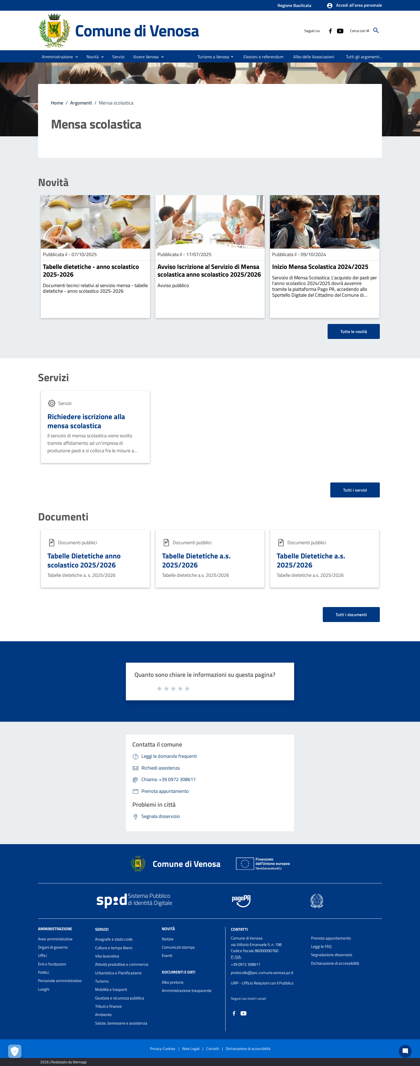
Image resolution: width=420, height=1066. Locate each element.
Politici (43, 972)
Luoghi (43, 989)
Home (57, 102)
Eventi (167, 955)
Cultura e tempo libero (113, 948)
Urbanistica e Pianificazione (118, 973)
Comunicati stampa (178, 947)
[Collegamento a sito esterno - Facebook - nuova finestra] (330, 30)
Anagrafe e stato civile (114, 939)
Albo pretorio (172, 982)
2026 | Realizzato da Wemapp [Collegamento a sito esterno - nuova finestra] (63, 1062)
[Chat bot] (405, 1051)
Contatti (239, 929)
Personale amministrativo (60, 981)
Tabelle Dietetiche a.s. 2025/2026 (196, 560)
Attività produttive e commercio (121, 964)
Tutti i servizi (355, 490)
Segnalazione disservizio (331, 955)
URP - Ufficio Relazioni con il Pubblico (262, 983)
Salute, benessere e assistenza (121, 1023)
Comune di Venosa (137, 30)
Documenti (63, 516)
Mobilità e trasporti (111, 989)
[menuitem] (211, 56)
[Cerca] (376, 30)
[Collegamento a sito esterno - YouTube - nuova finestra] (340, 30)
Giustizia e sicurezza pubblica (119, 998)
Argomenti (81, 102)
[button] (354, 5)
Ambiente (103, 1014)
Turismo (102, 981)
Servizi (53, 377)
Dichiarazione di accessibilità (335, 963)
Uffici (42, 955)
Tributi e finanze (108, 1006)
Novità (53, 182)
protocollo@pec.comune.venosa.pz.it (262, 973)
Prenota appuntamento (331, 938)
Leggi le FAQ (321, 946)
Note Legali (191, 1048)
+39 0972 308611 (245, 964)
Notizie (168, 939)
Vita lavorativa (107, 956)
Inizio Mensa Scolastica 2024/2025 (320, 266)
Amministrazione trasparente (187, 990)
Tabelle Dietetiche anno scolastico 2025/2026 (84, 560)
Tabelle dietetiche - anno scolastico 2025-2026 (91, 270)
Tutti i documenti (351, 614)
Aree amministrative (55, 939)
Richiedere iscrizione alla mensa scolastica (86, 421)
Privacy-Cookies (162, 1048)
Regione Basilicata (294, 5)
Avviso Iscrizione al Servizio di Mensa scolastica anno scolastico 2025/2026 (209, 270)
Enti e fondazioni (52, 964)
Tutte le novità (353, 331)
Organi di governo (53, 947)
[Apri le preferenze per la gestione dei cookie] (14, 1051)
